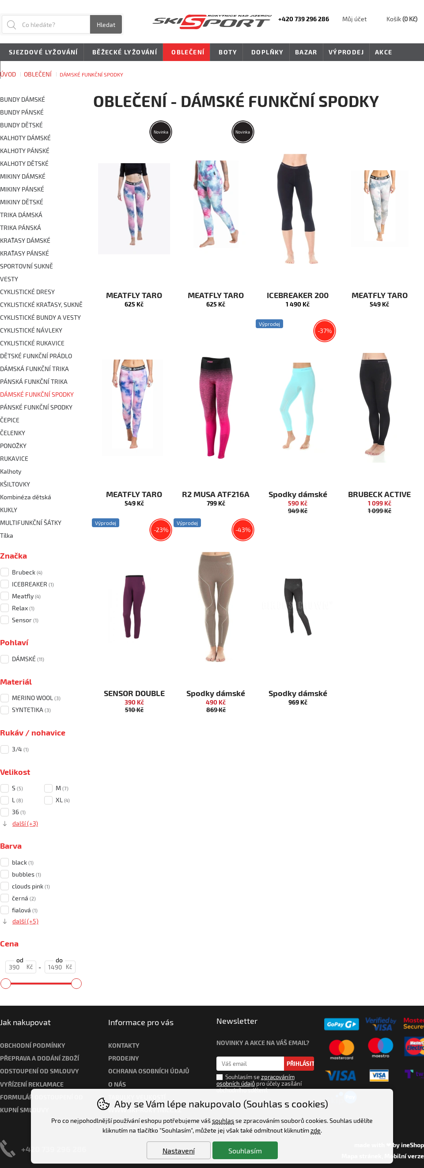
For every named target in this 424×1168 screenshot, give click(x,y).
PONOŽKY (13, 445)
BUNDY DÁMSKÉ (22, 99)
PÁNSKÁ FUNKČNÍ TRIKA (34, 381)
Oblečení (186, 52)
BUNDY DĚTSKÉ (21, 125)
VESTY (9, 279)
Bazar (306, 52)
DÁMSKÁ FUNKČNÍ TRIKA (34, 368)
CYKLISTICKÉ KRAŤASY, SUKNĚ (41, 304)
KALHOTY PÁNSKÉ (24, 150)
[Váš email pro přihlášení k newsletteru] (250, 1064)
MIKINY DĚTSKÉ (21, 202)
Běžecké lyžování (123, 52)
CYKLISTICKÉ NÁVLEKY (31, 330)
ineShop (412, 1145)
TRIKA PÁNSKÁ (20, 227)
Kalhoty (10, 471)
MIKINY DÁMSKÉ (22, 176)
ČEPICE (9, 420)
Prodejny (123, 1058)
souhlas (223, 1120)
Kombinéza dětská (25, 497)
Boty (226, 52)
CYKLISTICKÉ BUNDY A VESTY (40, 317)
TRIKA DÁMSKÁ (21, 214)
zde (315, 1130)
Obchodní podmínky (32, 1045)
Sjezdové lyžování (42, 52)
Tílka (6, 535)
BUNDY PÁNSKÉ (22, 112)
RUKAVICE (14, 458)
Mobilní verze (404, 1156)
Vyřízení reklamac (30, 1084)
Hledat (106, 24)
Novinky (21, 69)
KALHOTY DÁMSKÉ (25, 138)
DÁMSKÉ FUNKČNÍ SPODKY (37, 394)
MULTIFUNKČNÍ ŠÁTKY (30, 522)
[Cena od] (20, 967)
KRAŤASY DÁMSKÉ (25, 240)
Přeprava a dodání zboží (39, 1058)
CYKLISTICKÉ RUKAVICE (32, 343)
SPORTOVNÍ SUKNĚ (26, 266)
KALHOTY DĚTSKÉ (24, 163)
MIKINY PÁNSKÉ (22, 189)
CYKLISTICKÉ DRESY (27, 291)
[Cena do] (60, 967)
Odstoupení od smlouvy (39, 1071)
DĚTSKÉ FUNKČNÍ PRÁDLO (36, 356)
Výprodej (346, 52)
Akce (384, 52)
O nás (117, 1084)
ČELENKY (12, 433)
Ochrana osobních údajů (148, 1071)
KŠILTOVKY (15, 484)
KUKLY (8, 509)
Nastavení (179, 1150)
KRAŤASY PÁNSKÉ (24, 253)
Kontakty (124, 1045)
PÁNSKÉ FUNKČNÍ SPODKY (36, 407)
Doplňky (266, 52)
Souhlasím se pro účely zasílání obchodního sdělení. (259, 1083)
